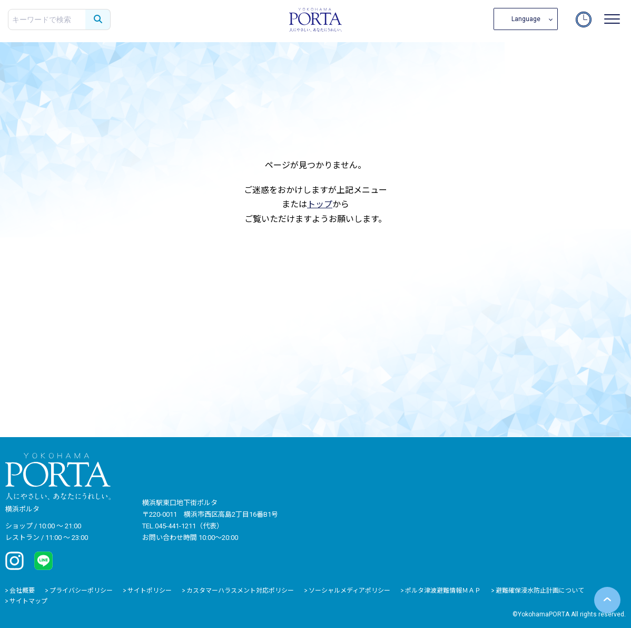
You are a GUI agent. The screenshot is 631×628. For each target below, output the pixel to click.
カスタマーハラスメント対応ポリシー (240, 590)
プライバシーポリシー (81, 590)
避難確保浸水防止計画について (540, 590)
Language (525, 19)
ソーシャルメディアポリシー (349, 590)
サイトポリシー (149, 590)
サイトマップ (28, 601)
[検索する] (98, 19)
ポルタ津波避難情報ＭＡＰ (443, 590)
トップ (319, 204)
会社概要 (22, 590)
